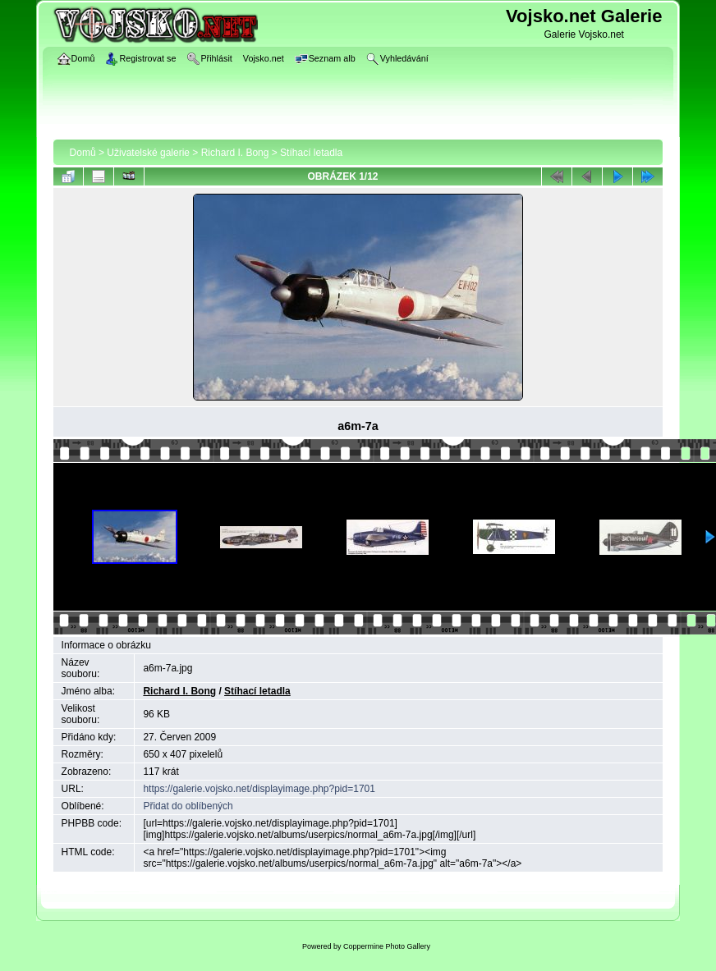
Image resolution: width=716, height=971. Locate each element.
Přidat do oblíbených (187, 806)
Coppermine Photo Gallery (386, 946)
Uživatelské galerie (148, 152)
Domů (83, 152)
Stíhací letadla (311, 152)
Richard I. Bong (235, 152)
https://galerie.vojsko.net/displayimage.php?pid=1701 (259, 789)
